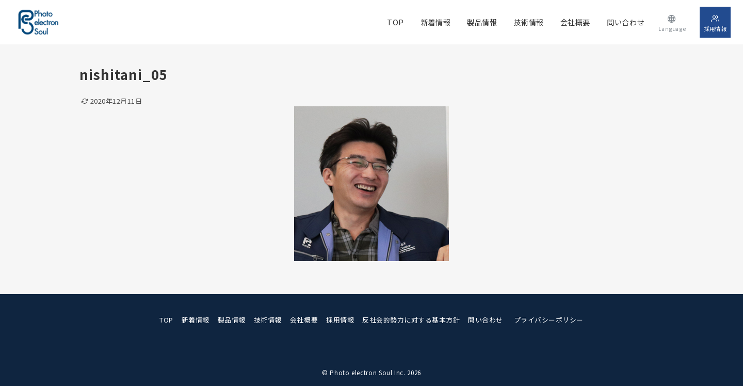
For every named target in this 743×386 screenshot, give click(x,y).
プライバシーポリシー (549, 320)
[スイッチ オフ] (672, 21)
